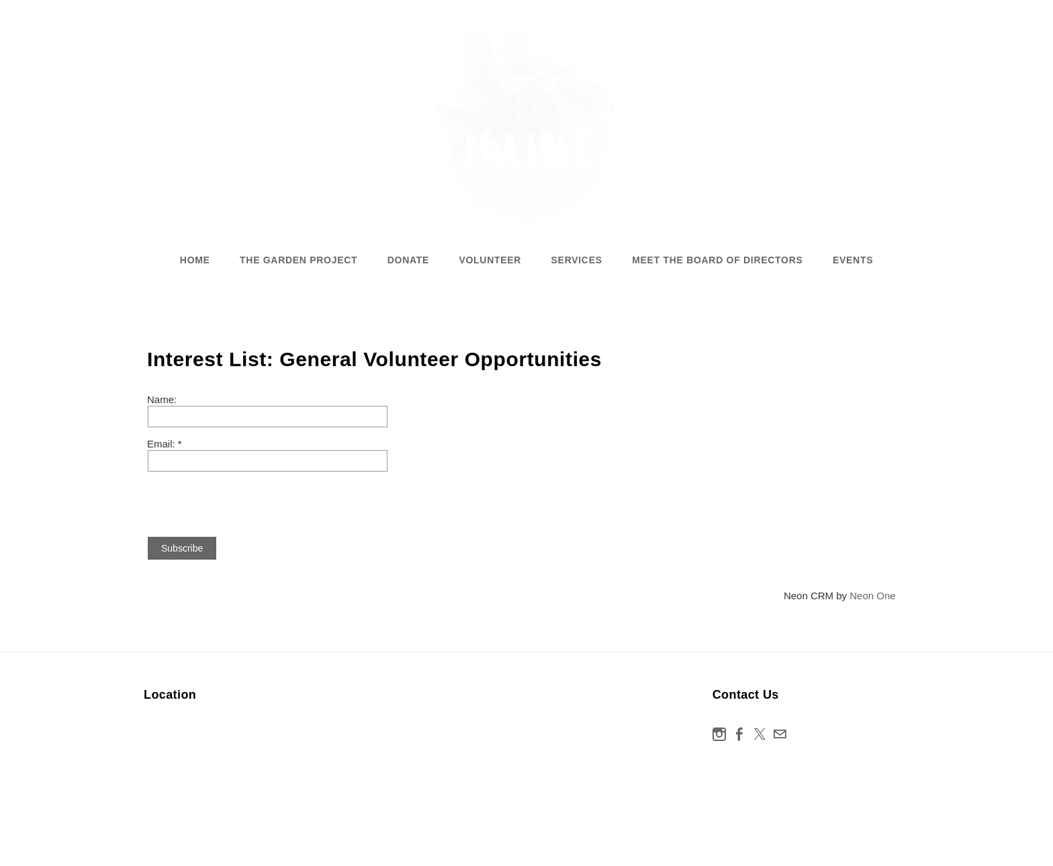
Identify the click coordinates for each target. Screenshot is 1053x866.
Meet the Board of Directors (717, 260)
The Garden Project (298, 260)
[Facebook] (739, 734)
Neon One (872, 595)
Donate (408, 260)
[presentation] (249, 498)
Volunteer (490, 260)
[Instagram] (719, 734)
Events (853, 260)
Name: (162, 399)
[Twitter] (759, 734)
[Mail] (779, 734)
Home (195, 260)
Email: (162, 443)
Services (576, 260)
